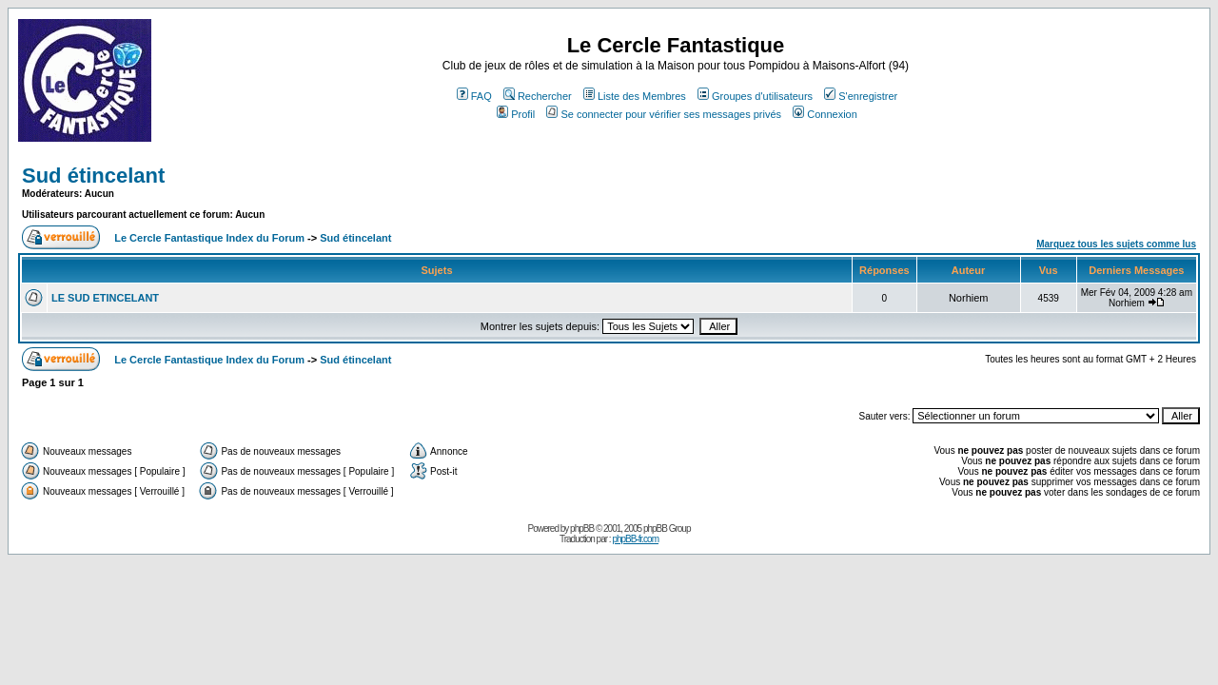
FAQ (474, 96)
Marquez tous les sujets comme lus (1116, 244)
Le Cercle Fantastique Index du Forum (209, 238)
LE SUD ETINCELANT (105, 297)
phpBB (582, 528)
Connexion (825, 114)
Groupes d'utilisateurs (755, 96)
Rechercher (537, 96)
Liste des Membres (634, 96)
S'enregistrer (860, 96)
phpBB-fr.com (635, 539)
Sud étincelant (93, 175)
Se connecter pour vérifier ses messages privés (663, 114)
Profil (516, 114)
